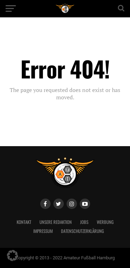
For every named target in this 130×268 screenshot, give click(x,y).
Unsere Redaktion (56, 222)
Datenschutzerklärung (82, 231)
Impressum (43, 231)
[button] (12, 255)
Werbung (105, 222)
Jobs (84, 222)
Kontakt (24, 222)
